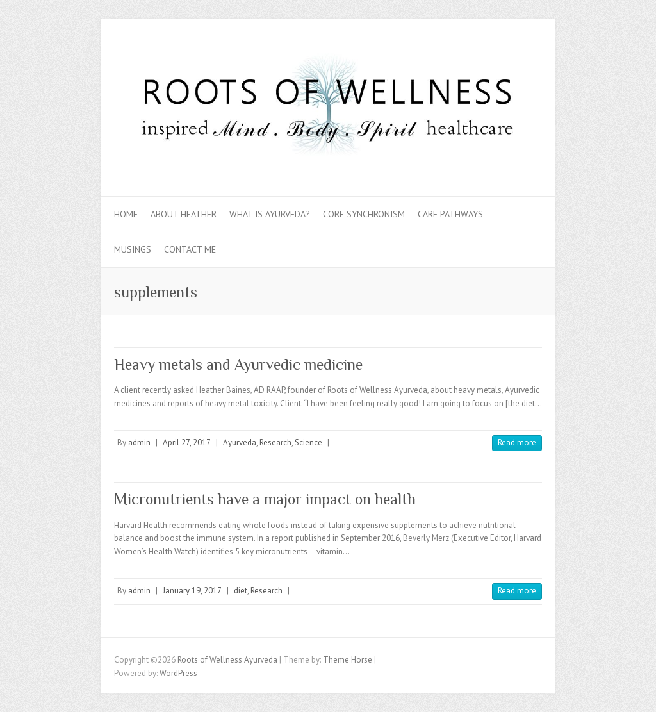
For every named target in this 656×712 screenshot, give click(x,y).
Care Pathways (450, 214)
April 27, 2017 (187, 442)
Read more (517, 442)
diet (240, 590)
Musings (132, 249)
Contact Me (190, 249)
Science (308, 442)
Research (275, 442)
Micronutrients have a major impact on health (265, 499)
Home (126, 214)
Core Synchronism (364, 214)
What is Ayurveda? (269, 214)
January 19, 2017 (192, 590)
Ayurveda (239, 442)
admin (139, 442)
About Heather (184, 214)
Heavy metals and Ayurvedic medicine (238, 364)
